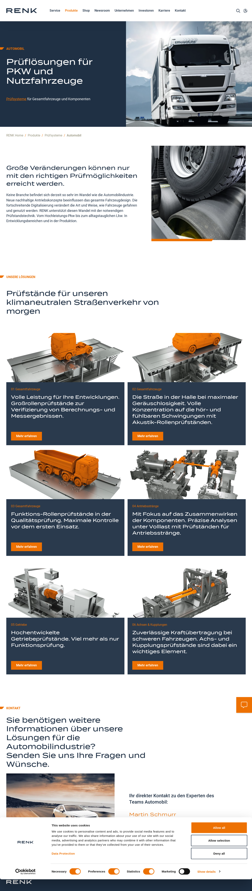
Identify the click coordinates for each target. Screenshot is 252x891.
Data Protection (63, 865)
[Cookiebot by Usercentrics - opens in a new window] (25, 883)
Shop (86, 15)
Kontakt (180, 15)
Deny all (219, 865)
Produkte (71, 15)
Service (55, 15)
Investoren (146, 15)
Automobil (74, 114)
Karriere (164, 15)
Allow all (219, 839)
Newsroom (102, 15)
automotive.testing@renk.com (157, 812)
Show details (206, 883)
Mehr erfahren (26, 415)
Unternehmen (124, 15)
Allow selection (219, 852)
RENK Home (14, 114)
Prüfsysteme (16, 77)
